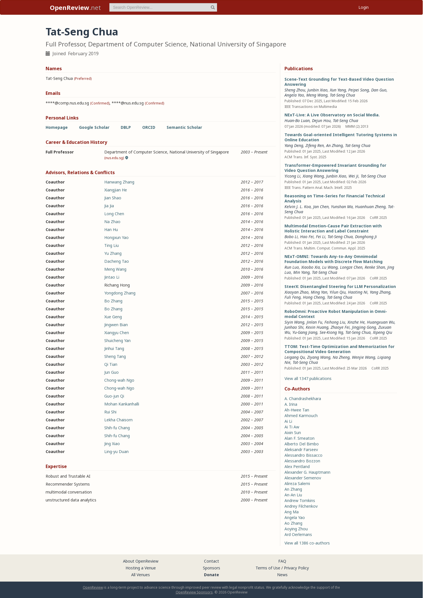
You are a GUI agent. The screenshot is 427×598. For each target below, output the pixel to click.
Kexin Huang (317, 327)
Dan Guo (378, 90)
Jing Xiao (112, 443)
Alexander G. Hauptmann (307, 472)
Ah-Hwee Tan (296, 410)
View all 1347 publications (308, 378)
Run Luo (291, 267)
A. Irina (290, 404)
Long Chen (114, 213)
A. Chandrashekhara (302, 398)
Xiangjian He (115, 190)
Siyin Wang (294, 322)
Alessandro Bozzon (302, 461)
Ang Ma (291, 511)
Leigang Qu (294, 357)
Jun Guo (111, 372)
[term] (163, 7)
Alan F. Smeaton (299, 438)
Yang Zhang (380, 292)
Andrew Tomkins (299, 500)
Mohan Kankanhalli (121, 404)
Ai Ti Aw (291, 427)
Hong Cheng (314, 297)
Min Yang (301, 272)
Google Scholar (94, 127)
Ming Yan (319, 292)
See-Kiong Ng (331, 332)
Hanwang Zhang (119, 182)
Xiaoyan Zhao (296, 292)
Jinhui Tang (114, 348)
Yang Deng (293, 145)
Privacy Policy (296, 568)
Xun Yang (338, 90)
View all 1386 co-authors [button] (307, 543)
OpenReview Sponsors (194, 592)
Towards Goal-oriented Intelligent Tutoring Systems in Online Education (340, 137)
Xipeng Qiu (382, 332)
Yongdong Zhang (119, 293)
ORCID (148, 127)
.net (75, 7)
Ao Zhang (293, 523)
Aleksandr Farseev (301, 449)
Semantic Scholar (184, 127)
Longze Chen (351, 267)
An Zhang (334, 145)
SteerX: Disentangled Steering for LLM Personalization (340, 286)
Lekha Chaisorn (118, 419)
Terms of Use (268, 568)
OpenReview (93, 587)
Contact (211, 561)
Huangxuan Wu (380, 322)
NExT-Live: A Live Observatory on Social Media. (332, 115)
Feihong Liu (334, 322)
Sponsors (211, 568)
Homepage (57, 127)
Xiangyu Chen (116, 332)
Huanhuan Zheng (370, 206)
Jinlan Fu (314, 322)
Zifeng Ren (314, 145)
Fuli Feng (292, 297)
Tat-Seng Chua (342, 95)
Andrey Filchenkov (301, 506)
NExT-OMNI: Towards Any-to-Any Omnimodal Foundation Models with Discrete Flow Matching (333, 259)
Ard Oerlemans (298, 534)
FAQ (282, 561)
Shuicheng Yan (117, 340)
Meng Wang (115, 269)
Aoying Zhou (296, 528)
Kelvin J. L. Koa (297, 206)
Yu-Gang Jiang (304, 332)
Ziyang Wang (318, 357)
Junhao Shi (293, 327)
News (282, 574)
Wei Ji (353, 176)
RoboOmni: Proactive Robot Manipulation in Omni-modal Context (335, 314)
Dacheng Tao (116, 261)
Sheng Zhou (294, 90)
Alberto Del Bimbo (301, 444)
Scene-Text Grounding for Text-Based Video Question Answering (339, 81)
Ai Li (288, 421)
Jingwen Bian (116, 324)
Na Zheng (341, 357)
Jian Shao (112, 197)
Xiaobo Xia (310, 267)
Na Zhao (112, 221)
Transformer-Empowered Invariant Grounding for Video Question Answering (335, 168)
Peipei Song (358, 90)
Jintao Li (111, 277)
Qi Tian (110, 364)
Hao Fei (307, 236)
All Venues (140, 574)
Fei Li (320, 236)
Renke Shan (375, 267)
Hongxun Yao (116, 237)
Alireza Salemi (297, 483)
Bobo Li (291, 236)
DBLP (126, 127)
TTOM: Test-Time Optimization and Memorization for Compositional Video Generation (339, 349)
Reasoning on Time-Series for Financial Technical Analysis (334, 198)
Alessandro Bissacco (303, 455)
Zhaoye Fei (340, 327)
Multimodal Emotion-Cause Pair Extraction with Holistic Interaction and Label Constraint (333, 228)
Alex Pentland (297, 466)
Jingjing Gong (364, 327)
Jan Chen (321, 206)
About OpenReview (140, 561)
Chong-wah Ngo (119, 380)
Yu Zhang (113, 253)
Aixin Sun (292, 432)
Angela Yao (294, 95)
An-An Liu (293, 494)
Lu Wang (330, 267)
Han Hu (111, 229)
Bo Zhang (113, 301)
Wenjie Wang (363, 357)
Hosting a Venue (141, 568)
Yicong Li (292, 176)
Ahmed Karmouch (301, 415)
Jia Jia (109, 205)
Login (363, 7)
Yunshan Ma (342, 206)
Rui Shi (110, 412)
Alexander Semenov (302, 477)
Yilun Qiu (338, 292)
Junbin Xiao (317, 90)
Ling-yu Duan (116, 451)
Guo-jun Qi (114, 396)
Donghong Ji (366, 236)
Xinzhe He (356, 322)
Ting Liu (111, 245)
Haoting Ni (357, 292)
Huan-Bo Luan (297, 120)
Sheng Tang (115, 356)
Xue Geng (113, 316)
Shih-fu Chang (117, 427)
